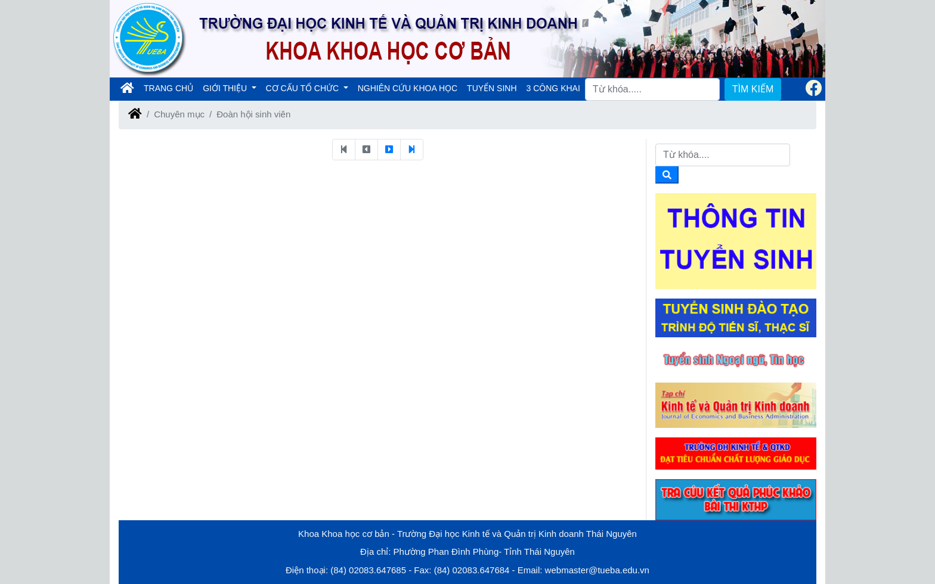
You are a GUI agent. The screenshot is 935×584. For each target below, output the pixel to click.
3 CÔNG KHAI (553, 88)
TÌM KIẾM (752, 89)
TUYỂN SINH (491, 88)
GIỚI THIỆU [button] (226, 88)
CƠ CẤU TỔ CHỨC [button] (304, 88)
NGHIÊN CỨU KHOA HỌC (407, 88)
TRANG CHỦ (171, 87)
